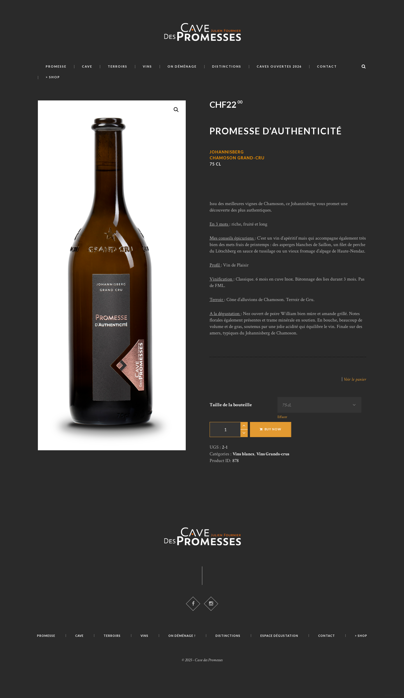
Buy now (273, 431)
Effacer (280, 419)
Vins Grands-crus (276, 456)
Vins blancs (244, 456)
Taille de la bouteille (231, 406)
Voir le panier (354, 379)
